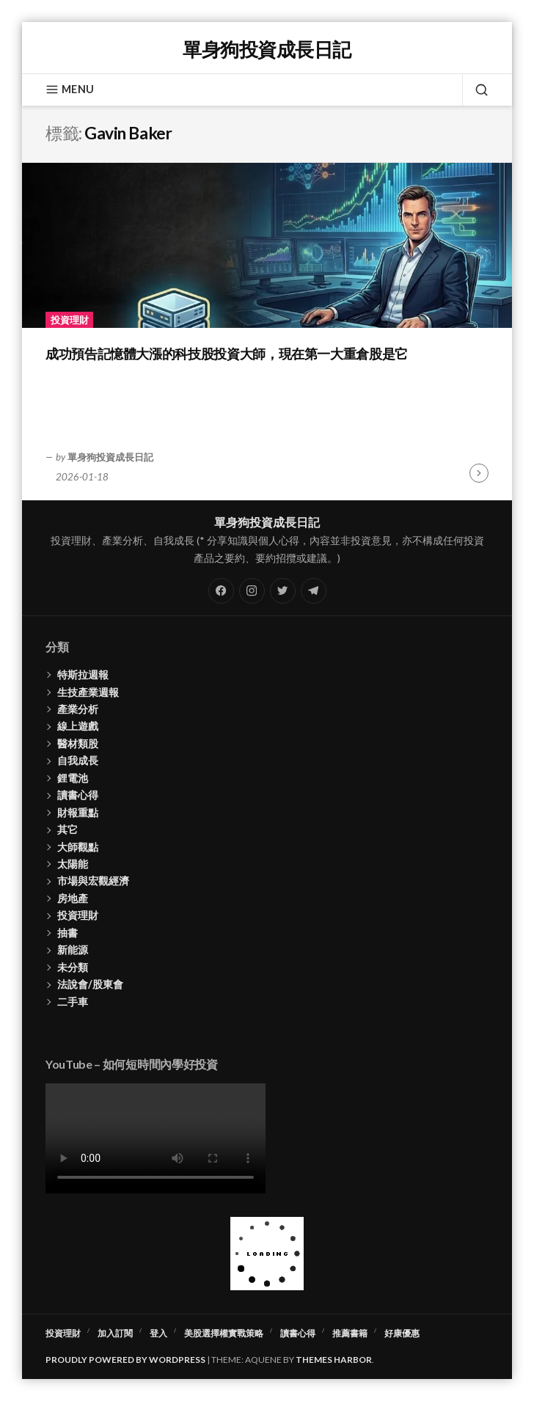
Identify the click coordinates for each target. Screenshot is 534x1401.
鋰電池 (72, 778)
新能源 (72, 949)
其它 (67, 829)
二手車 (72, 1001)
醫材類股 (77, 743)
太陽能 (72, 863)
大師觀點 (77, 847)
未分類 (72, 967)
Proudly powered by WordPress (125, 1359)
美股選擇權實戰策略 (223, 1333)
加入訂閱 (115, 1333)
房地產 (72, 898)
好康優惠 (402, 1333)
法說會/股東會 (90, 984)
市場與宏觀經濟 (93, 880)
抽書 (67, 932)
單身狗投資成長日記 (267, 49)
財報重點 (77, 812)
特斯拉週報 (83, 674)
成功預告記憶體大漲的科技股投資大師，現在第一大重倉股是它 (226, 353)
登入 (158, 1333)
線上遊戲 (77, 726)
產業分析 (77, 709)
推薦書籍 (349, 1333)
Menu (69, 89)
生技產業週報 (88, 692)
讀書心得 (77, 795)
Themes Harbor (334, 1359)
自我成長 (77, 760)
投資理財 (70, 320)
